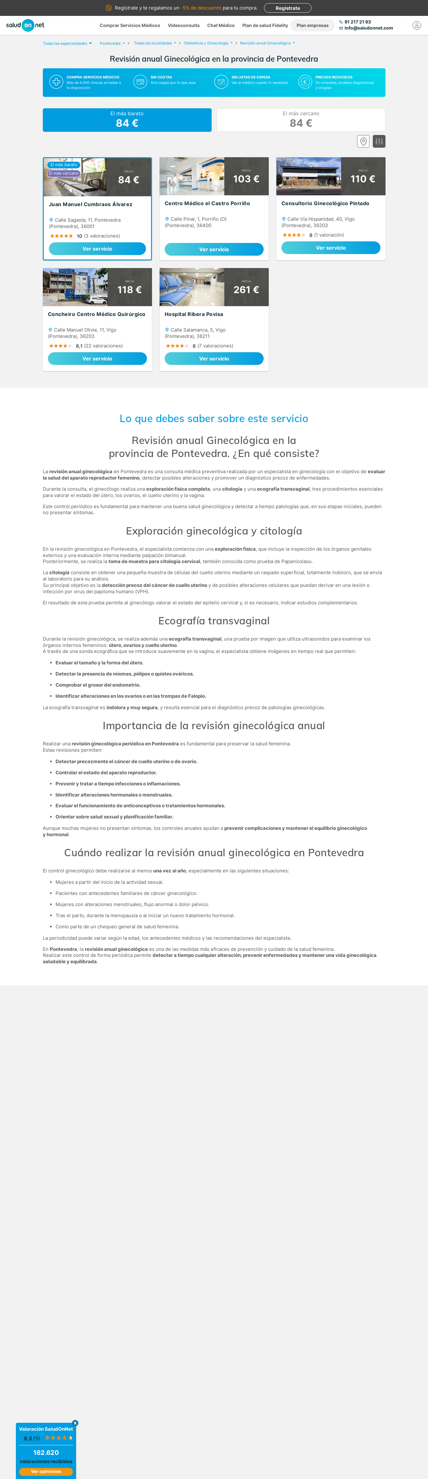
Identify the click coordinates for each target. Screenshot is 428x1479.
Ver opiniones (46, 1471)
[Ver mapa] (363, 141)
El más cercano (301, 120)
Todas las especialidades (66, 43)
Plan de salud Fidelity (265, 25)
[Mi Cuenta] (417, 25)
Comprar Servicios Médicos (130, 25)
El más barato (127, 120)
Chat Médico (221, 25)
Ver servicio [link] (97, 248)
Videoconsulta (184, 25)
